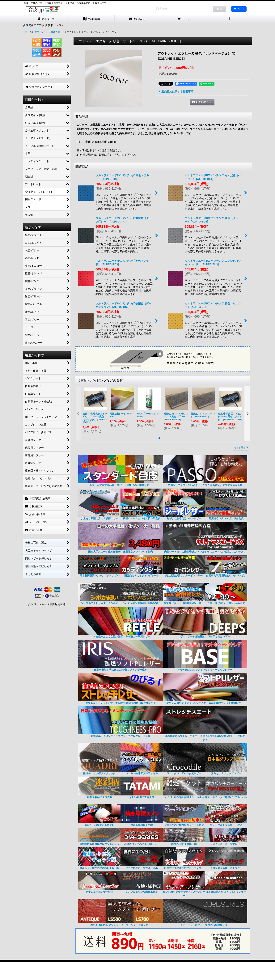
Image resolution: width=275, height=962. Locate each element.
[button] (229, 19)
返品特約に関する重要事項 (176, 91)
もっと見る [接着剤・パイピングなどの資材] (241, 447)
